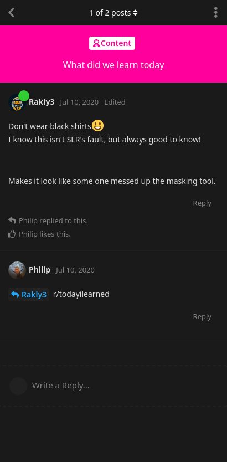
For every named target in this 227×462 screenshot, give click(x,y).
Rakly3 (34, 294)
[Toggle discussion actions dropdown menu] (216, 12)
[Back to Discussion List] (11, 12)
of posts (113, 12)
